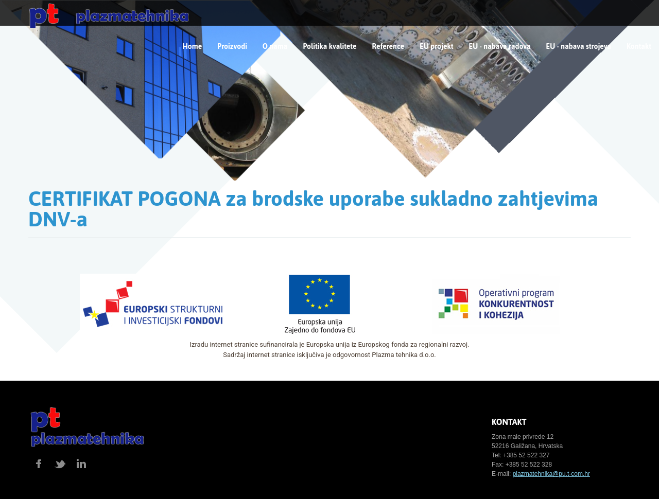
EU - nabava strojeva (578, 46)
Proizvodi (232, 46)
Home (192, 46)
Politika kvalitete (329, 46)
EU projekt (436, 46)
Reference (388, 46)
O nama (275, 46)
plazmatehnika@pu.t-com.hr (551, 473)
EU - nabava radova (500, 46)
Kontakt (639, 46)
